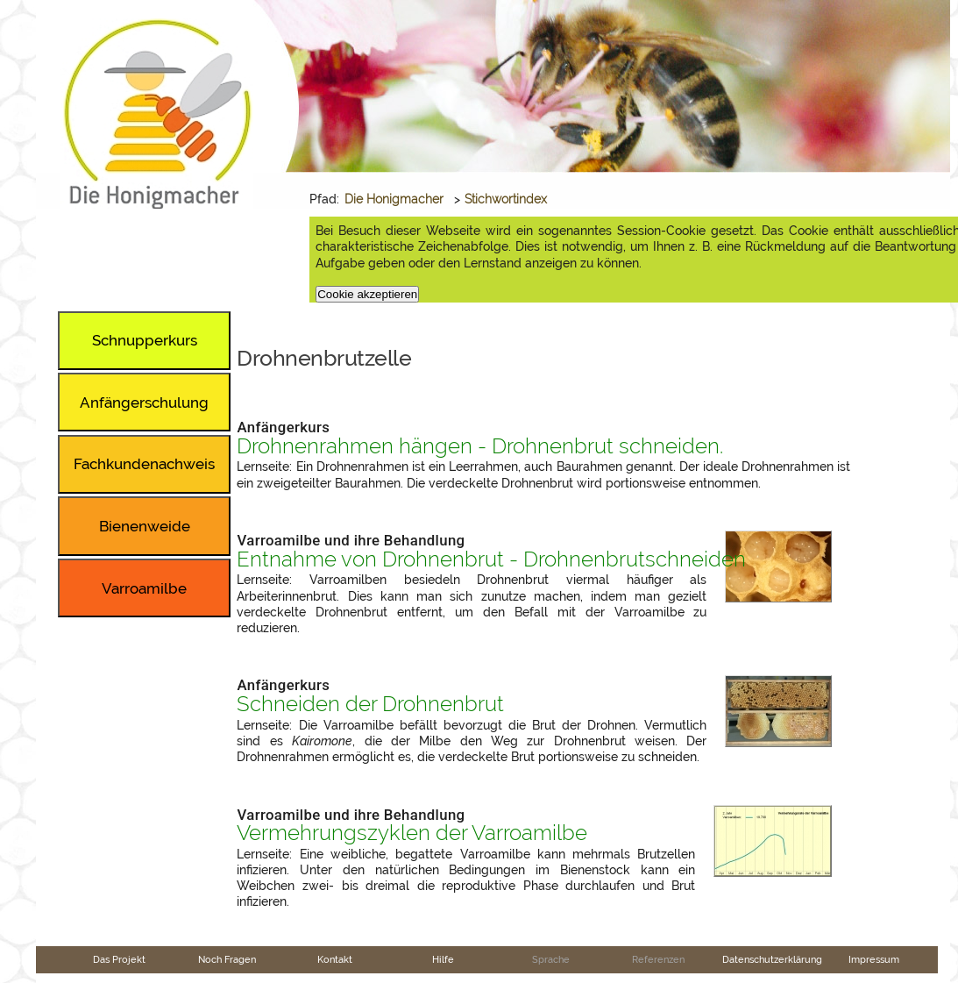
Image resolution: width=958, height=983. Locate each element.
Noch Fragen (227, 959)
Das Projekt (119, 959)
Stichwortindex (506, 199)
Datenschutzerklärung (772, 959)
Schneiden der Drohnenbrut (370, 704)
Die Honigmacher (394, 199)
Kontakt (334, 959)
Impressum (873, 959)
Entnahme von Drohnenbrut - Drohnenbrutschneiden (491, 559)
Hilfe (443, 959)
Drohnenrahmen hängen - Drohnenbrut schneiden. (480, 446)
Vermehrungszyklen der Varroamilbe (412, 833)
